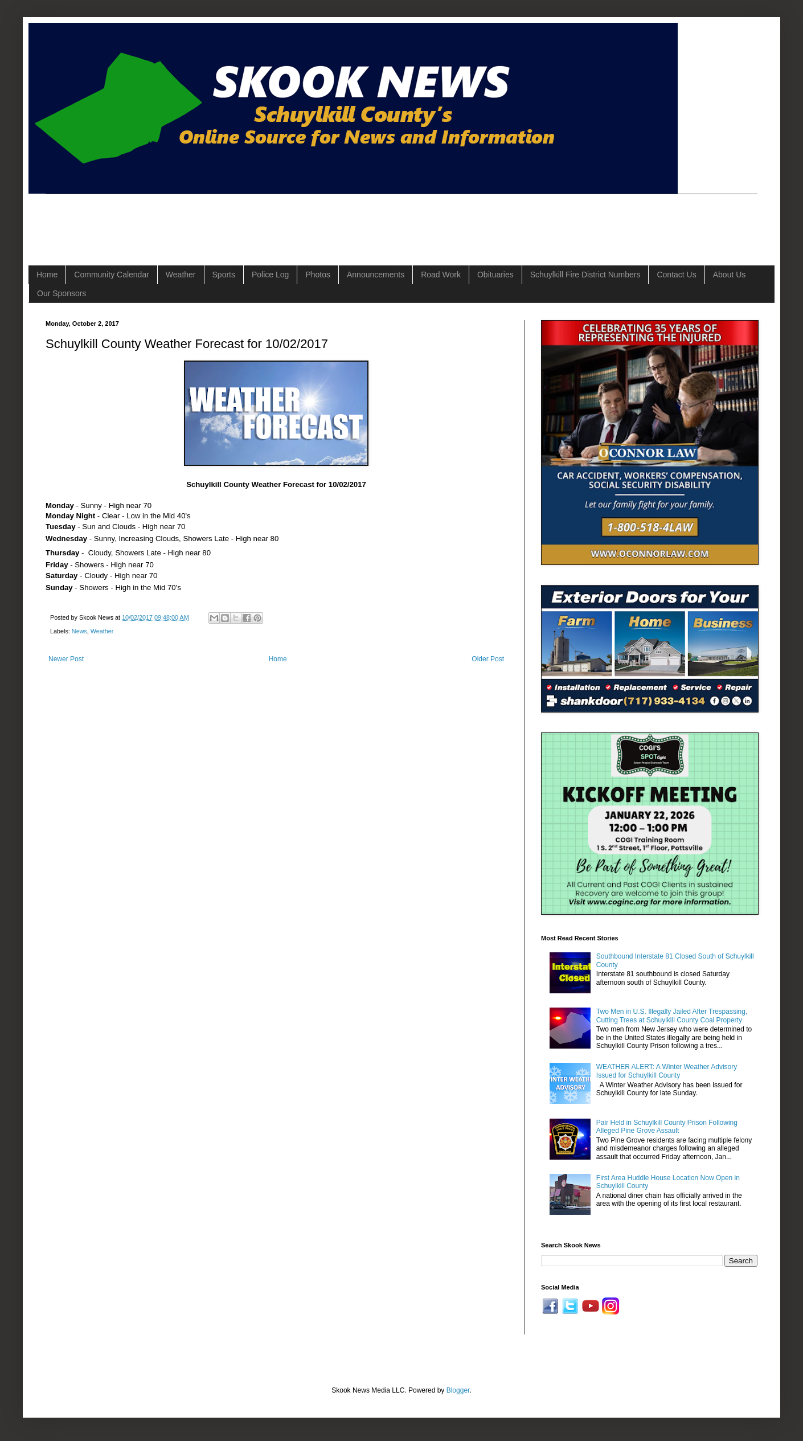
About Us (729, 274)
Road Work (441, 274)
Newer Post (66, 659)
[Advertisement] (253, 219)
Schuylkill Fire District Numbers (585, 274)
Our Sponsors (61, 293)
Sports (223, 274)
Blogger (458, 1390)
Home (47, 274)
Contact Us (676, 274)
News (79, 631)
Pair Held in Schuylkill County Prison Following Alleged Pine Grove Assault (667, 1127)
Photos (317, 274)
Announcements (375, 274)
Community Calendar (111, 274)
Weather (181, 274)
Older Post (488, 659)
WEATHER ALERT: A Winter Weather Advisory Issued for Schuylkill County (666, 1071)
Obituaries (495, 274)
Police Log (270, 274)
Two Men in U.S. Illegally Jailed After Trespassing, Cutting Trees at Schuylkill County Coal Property (671, 1016)
